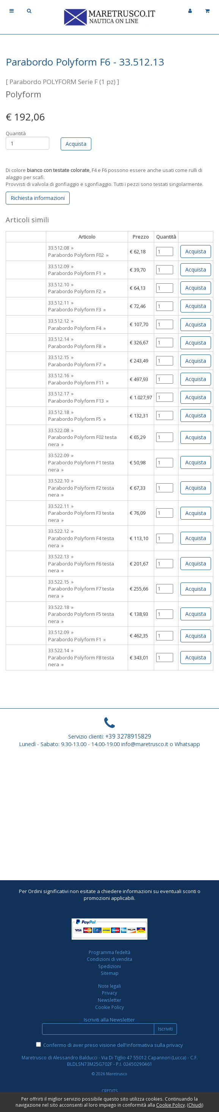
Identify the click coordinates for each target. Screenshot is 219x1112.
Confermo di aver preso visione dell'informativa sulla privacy (113, 1045)
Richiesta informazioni (38, 197)
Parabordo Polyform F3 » (77, 309)
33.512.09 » (61, 266)
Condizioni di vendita (109, 959)
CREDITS (109, 1090)
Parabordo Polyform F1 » (77, 273)
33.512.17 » (61, 393)
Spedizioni (109, 966)
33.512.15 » (61, 357)
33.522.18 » (61, 607)
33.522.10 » (61, 480)
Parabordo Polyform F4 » (77, 328)
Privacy (109, 993)
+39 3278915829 (128, 736)
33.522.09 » (61, 455)
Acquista (195, 251)
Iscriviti (165, 1029)
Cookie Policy (109, 1007)
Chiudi (195, 1105)
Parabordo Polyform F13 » (78, 400)
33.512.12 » (61, 320)
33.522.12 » (61, 531)
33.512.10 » (61, 284)
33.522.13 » (61, 556)
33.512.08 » (61, 247)
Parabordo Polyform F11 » (78, 382)
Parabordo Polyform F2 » (77, 291)
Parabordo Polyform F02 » (78, 254)
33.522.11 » (61, 506)
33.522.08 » (61, 430)
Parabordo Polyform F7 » (77, 364)
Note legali (109, 986)
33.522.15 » (61, 581)
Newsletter (109, 1000)
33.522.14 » (61, 650)
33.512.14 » (61, 339)
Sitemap (110, 973)
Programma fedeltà (109, 952)
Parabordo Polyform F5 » (77, 418)
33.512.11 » (61, 302)
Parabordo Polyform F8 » (77, 346)
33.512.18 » (61, 412)
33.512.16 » (61, 375)
